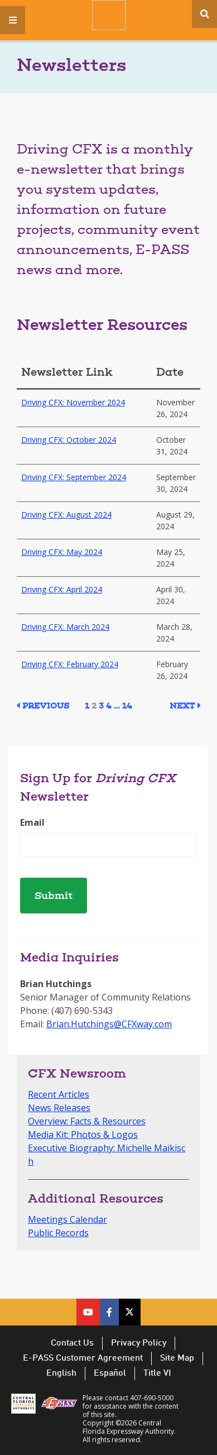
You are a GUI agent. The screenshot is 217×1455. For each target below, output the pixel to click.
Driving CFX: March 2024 (65, 626)
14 (127, 706)
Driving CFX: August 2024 (66, 514)
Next (182, 706)
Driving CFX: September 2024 (73, 477)
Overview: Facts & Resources (87, 1121)
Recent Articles (58, 1094)
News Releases (59, 1108)
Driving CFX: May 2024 (61, 552)
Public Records (58, 1233)
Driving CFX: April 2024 (61, 589)
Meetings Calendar (67, 1219)
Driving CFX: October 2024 (68, 439)
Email (32, 822)
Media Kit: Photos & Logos (83, 1134)
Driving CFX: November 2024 (73, 402)
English (61, 1373)
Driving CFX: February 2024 (69, 664)
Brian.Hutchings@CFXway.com (109, 1024)
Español (110, 1373)
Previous (45, 706)
